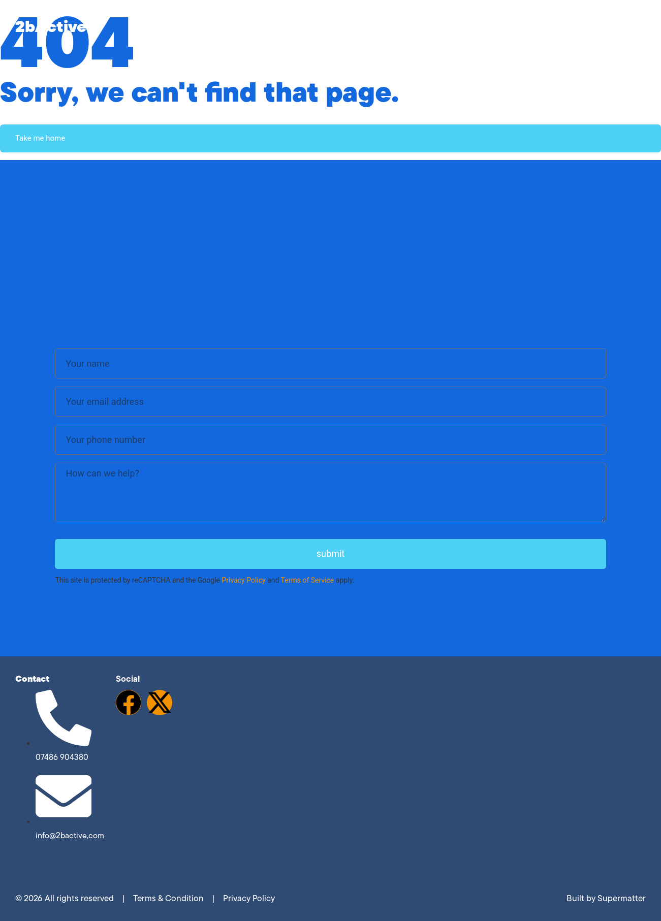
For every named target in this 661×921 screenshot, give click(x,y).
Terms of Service (307, 580)
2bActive (50, 26)
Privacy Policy (244, 580)
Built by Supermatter (606, 898)
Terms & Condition (168, 898)
